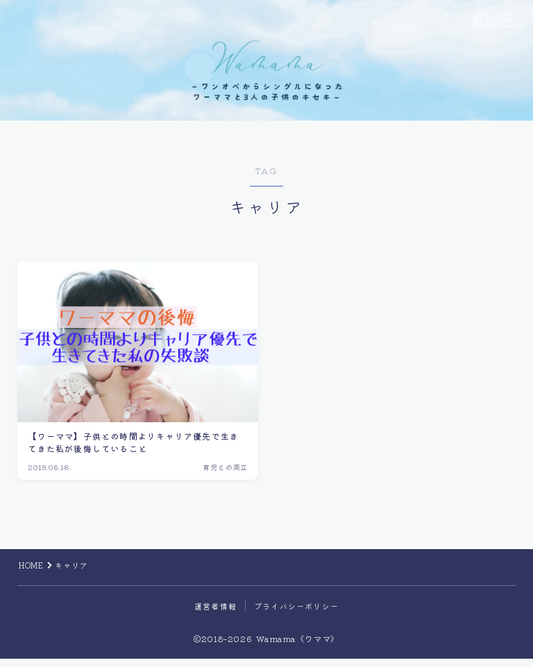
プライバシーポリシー (296, 614)
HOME (31, 573)
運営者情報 (215, 614)
